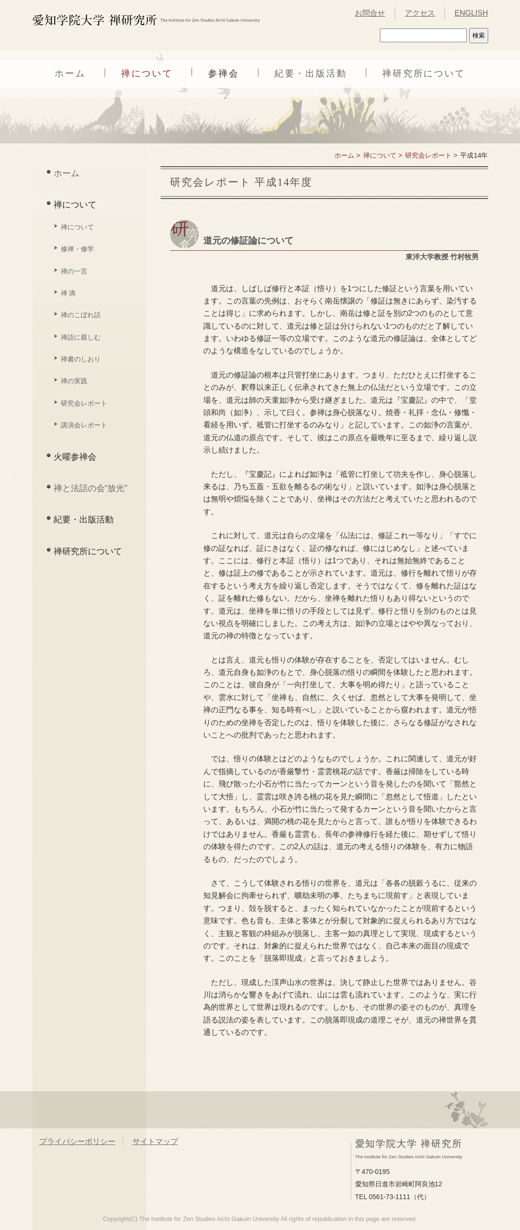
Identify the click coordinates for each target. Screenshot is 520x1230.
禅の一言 (74, 271)
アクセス (420, 13)
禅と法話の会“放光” (91, 488)
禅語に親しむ (81, 337)
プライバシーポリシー (77, 1141)
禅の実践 (74, 381)
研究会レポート (84, 403)
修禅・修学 (77, 249)
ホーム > (347, 155)
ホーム (70, 73)
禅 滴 (68, 293)
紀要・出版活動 (310, 73)
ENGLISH (471, 13)
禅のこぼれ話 (81, 315)
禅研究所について (423, 73)
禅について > (382, 155)
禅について (147, 73)
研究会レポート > (431, 155)
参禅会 (223, 73)
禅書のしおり (81, 359)
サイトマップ (155, 1141)
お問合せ (370, 13)
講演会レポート (84, 425)
